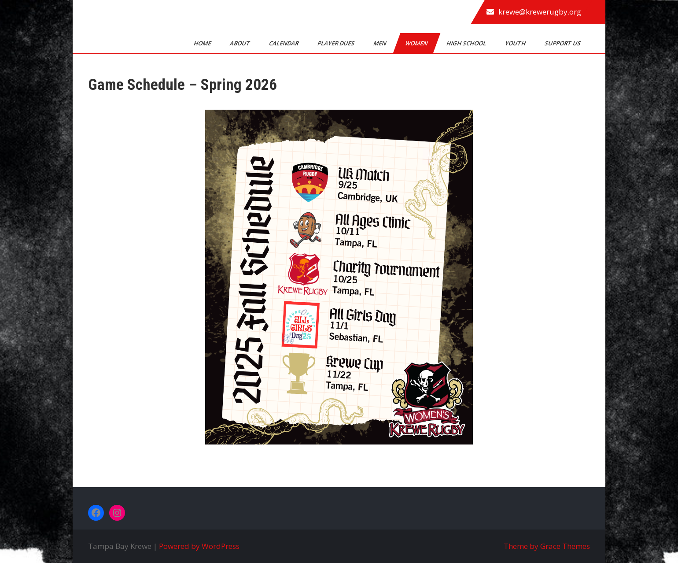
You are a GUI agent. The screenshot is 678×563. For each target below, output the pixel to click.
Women (417, 43)
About (240, 43)
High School (467, 43)
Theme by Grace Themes (547, 546)
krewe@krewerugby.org (539, 12)
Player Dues (337, 43)
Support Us (563, 43)
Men (380, 43)
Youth (516, 43)
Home (203, 43)
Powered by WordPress (199, 546)
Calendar (284, 43)
